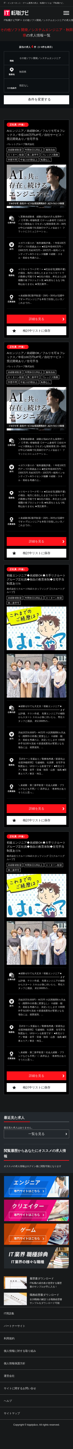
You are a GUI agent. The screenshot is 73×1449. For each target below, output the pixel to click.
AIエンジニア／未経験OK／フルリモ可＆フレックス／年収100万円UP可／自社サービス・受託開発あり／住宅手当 (36, 134)
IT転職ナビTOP (12, 20)
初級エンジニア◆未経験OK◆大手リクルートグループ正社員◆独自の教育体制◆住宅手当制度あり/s (36, 579)
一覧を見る (36, 1134)
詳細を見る (36, 319)
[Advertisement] (37, 1421)
